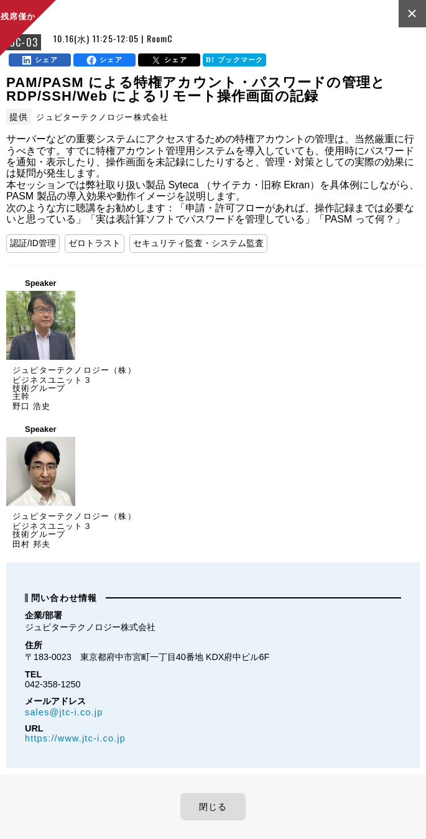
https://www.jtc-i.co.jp (75, 738)
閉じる (213, 807)
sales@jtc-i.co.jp (64, 712)
